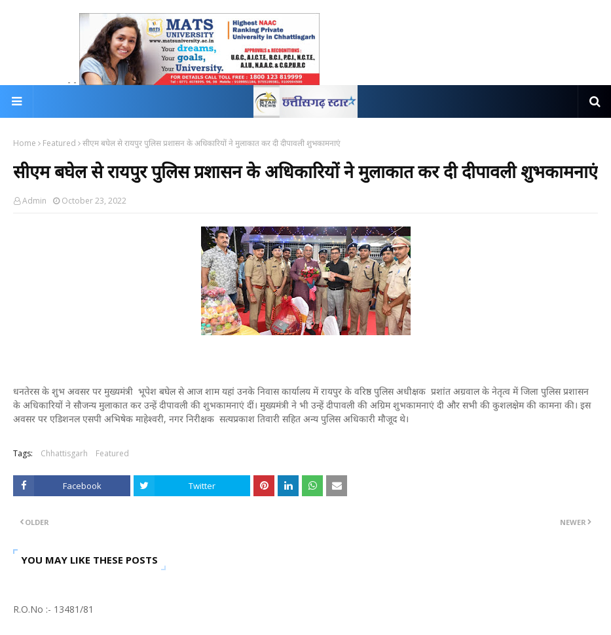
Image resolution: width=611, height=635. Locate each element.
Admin (34, 200)
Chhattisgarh (64, 453)
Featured (59, 143)
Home (24, 143)
